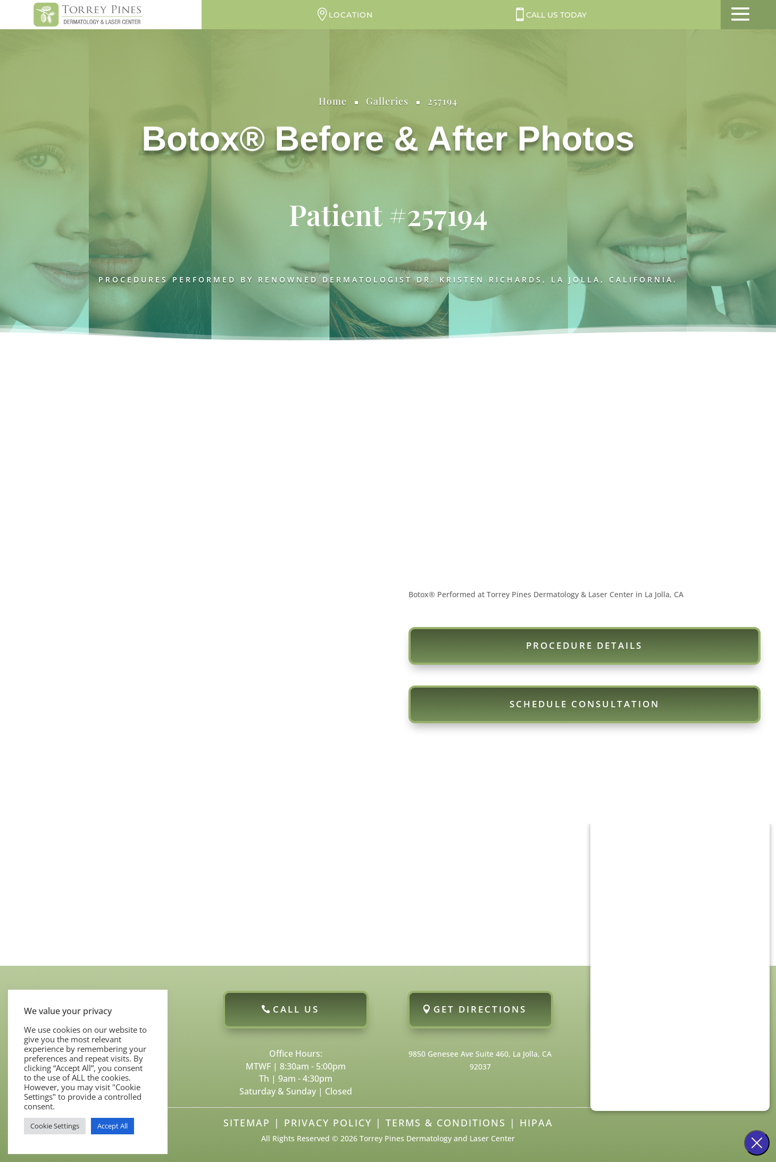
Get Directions (480, 1009)
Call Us (296, 1009)
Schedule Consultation (585, 704)
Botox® (203, 138)
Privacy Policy (328, 1122)
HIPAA (536, 1122)
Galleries (387, 101)
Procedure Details (584, 645)
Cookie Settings (54, 1126)
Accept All (112, 1126)
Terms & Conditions (446, 1122)
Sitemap (246, 1122)
